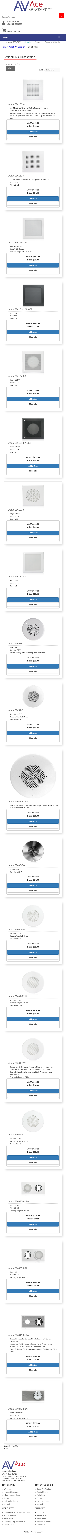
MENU (5, 37)
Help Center (41, 1518)
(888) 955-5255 (7, 1480)
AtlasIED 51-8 (15, 710)
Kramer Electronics (11, 1492)
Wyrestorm (8, 1489)
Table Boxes (9, 1518)
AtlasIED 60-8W (16, 929)
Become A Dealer (52, 42)
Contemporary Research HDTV (16, 1522)
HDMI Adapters (43, 1501)
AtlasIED (12, 47)
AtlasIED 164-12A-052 (20, 309)
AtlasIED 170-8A (17, 576)
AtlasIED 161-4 (16, 104)
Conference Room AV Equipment (17, 1512)
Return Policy (42, 1515)
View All (7, 1504)
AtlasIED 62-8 (15, 1134)
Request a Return (44, 1522)
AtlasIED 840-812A (18, 1335)
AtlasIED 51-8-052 (18, 801)
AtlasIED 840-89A (17, 1409)
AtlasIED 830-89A (17, 1268)
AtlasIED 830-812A (18, 1201)
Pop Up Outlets (10, 1515)
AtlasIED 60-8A (16, 865)
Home (4, 47)
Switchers (41, 1495)
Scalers (40, 1498)
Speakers (21, 47)
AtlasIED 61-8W (16, 1063)
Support (38, 42)
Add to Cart (33, 132)
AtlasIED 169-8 (16, 509)
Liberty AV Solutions (12, 1495)
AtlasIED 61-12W (17, 996)
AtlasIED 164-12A (17, 242)
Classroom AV (9, 1525)
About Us (40, 1512)
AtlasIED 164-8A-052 (19, 443)
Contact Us (41, 1525)
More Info (33, 137)
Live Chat (28, 42)
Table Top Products (44, 1489)
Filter (10, 68)
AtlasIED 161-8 (16, 175)
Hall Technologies (11, 1501)
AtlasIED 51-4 (15, 643)
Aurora (6, 1498)
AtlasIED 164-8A (17, 376)
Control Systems (43, 1492)
